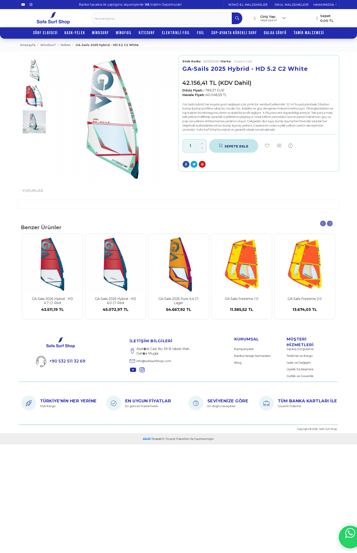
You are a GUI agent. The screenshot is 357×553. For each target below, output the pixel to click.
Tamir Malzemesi (308, 32)
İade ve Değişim (299, 362)
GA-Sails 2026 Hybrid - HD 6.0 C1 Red (115, 301)
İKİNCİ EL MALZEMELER (248, 4)
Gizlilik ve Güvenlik (300, 376)
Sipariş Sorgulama (300, 349)
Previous (323, 223)
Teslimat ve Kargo (300, 356)
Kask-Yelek (74, 32)
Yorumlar (32, 191)
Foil (200, 32)
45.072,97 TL (115, 313)
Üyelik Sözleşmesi (300, 369)
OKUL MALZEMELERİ (292, 4)
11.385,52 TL (241, 313)
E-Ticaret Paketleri (176, 439)
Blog (237, 362)
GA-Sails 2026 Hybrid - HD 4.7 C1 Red (52, 301)
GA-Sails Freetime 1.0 (241, 299)
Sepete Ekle (233, 146)
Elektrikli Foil (176, 32)
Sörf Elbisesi (45, 32)
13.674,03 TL (305, 313)
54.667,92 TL (178, 313)
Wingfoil (124, 32)
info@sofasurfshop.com (150, 360)
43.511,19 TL (52, 313)
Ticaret (152, 439)
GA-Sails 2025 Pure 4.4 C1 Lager (178, 301)
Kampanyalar (244, 349)
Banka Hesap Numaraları (252, 356)
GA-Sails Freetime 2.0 (305, 299)
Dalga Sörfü (275, 32)
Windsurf (100, 32)
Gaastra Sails (236, 61)
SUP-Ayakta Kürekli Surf (234, 32)
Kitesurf (147, 32)
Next (330, 223)
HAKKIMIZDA (325, 4)
